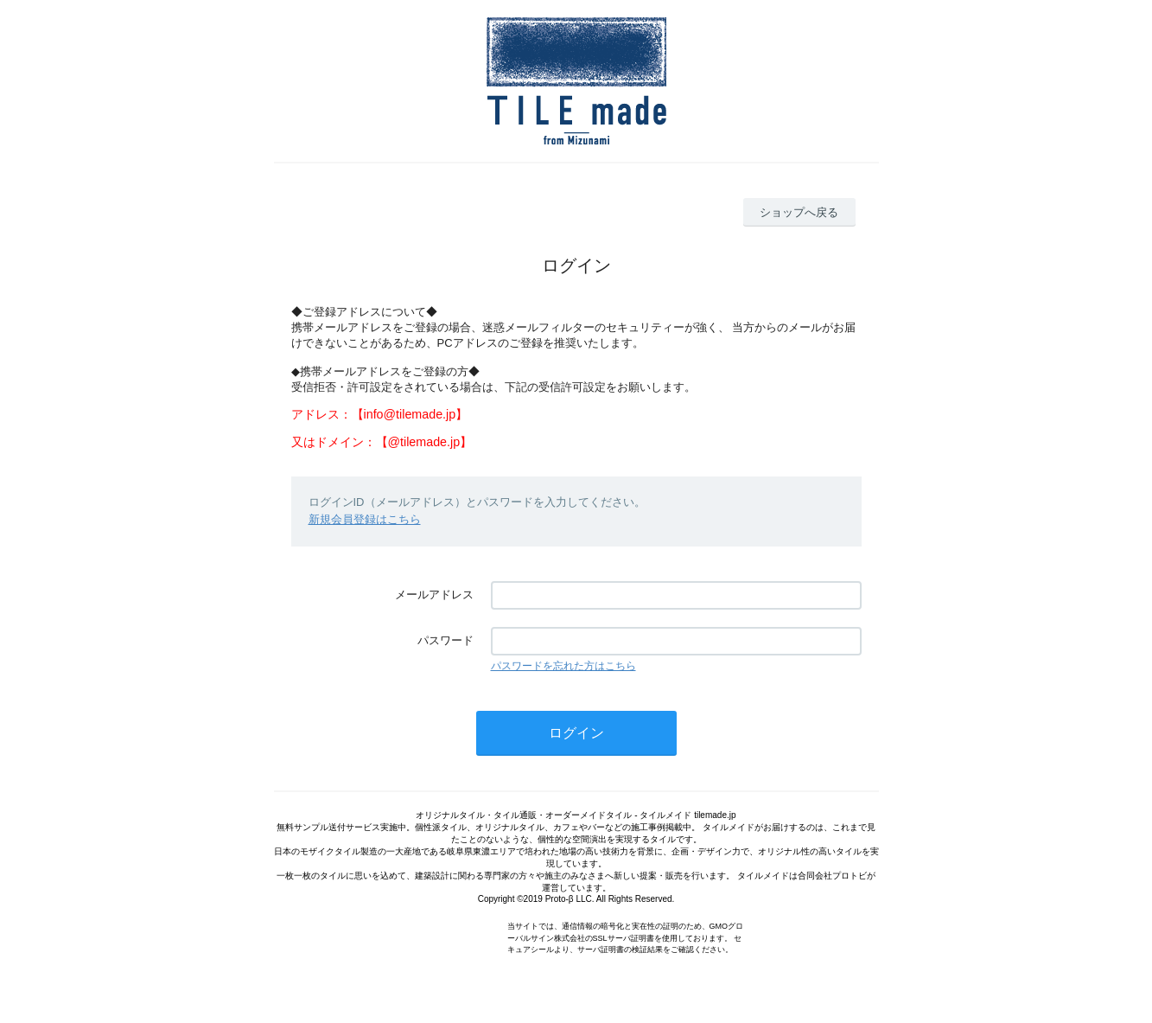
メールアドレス (434, 594)
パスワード (445, 640)
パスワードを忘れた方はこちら (563, 666)
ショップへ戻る (799, 212)
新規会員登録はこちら (365, 519)
